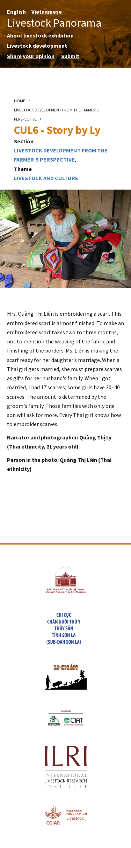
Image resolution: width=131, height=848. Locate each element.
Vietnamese (46, 11)
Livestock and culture (46, 178)
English (16, 11)
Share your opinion (30, 56)
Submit (70, 56)
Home (19, 100)
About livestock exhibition (40, 35)
